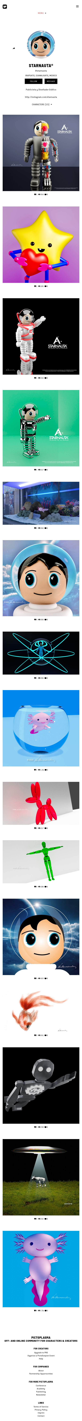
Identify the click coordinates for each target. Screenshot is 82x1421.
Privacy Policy (41, 1410)
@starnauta (41, 70)
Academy (41, 1388)
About (41, 1370)
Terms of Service (41, 1406)
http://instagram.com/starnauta (41, 97)
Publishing (41, 1392)
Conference (41, 1385)
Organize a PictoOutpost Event (41, 1355)
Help (41, 1358)
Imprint (41, 1413)
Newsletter (41, 1395)
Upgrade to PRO (41, 1352)
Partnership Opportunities (41, 1373)
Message (51, 81)
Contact (41, 1416)
